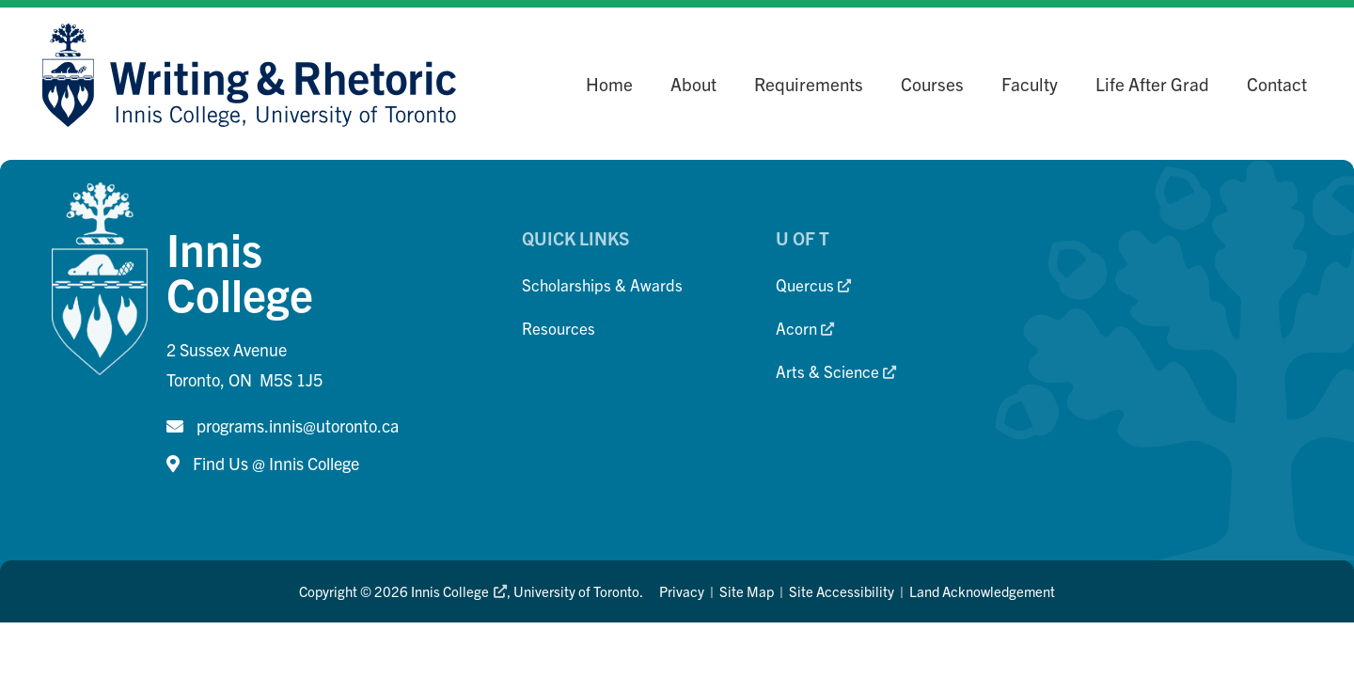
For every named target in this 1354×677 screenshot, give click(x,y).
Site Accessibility (841, 591)
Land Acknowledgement (982, 591)
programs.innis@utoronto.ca (298, 425)
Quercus (813, 284)
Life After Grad (1152, 83)
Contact (1277, 83)
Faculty (1029, 83)
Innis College (458, 591)
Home (609, 83)
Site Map (746, 591)
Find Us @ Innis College (276, 463)
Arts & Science (836, 371)
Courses (932, 83)
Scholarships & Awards (602, 284)
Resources (558, 328)
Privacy (681, 591)
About (693, 83)
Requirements (808, 83)
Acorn (805, 328)
